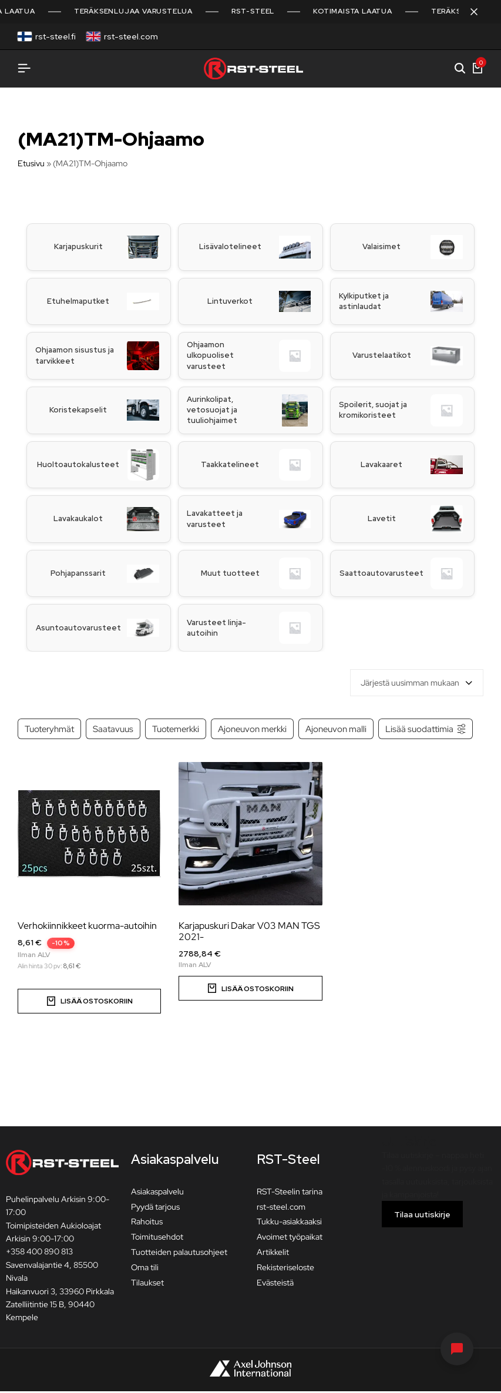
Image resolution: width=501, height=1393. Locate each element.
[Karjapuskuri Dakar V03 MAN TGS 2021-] (250, 835)
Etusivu (31, 163)
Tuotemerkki (175, 730)
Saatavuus (113, 730)
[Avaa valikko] (24, 68)
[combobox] (416, 684)
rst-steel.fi (55, 36)
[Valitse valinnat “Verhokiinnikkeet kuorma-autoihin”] (89, 1003)
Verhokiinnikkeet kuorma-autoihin (87, 927)
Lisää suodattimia (426, 730)
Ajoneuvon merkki (252, 730)
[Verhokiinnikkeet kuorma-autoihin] (89, 835)
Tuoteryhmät (49, 730)
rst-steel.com (131, 36)
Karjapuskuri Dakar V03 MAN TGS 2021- (249, 933)
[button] (250, 990)
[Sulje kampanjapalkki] (480, 12)
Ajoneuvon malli (335, 730)
